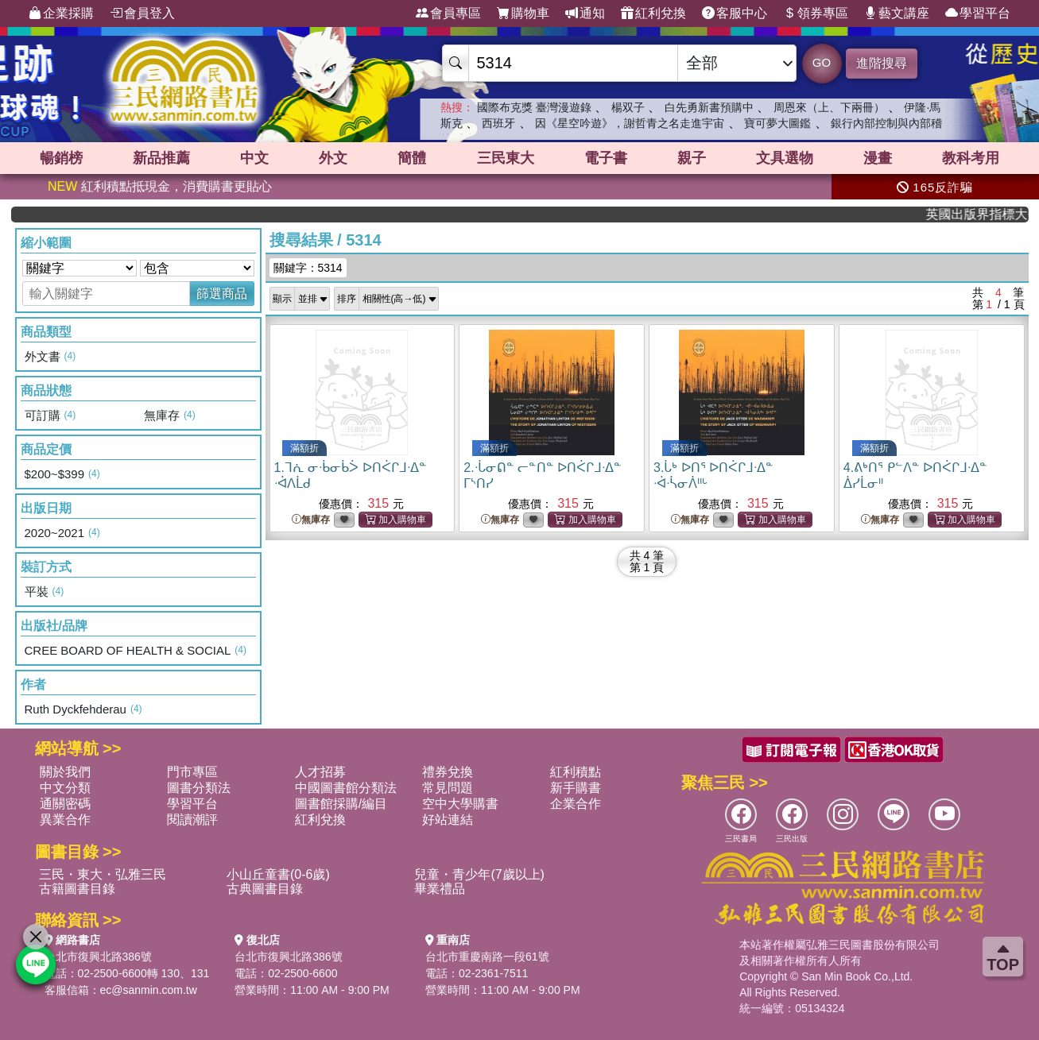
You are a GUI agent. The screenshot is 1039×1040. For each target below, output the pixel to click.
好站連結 (447, 819)
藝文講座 (896, 13)
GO (821, 62)
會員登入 (142, 13)
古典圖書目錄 (265, 888)
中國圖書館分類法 (346, 787)
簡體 (411, 158)
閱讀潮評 (192, 819)
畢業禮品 (439, 888)
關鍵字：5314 (308, 267)
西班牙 (498, 123)
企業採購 (61, 13)
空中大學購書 (460, 803)
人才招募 (320, 772)
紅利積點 (575, 772)
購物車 (523, 13)
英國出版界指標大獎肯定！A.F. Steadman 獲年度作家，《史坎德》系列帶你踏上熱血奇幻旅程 (987, 214)
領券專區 (815, 13)
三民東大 (505, 158)
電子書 (605, 158)
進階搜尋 (881, 63)
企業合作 (575, 803)
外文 (333, 158)
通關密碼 (65, 803)
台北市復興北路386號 (98, 956)
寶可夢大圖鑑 (777, 123)
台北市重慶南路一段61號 (487, 956)
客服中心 (734, 13)
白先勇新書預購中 (709, 107)
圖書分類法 (199, 787)
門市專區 (192, 772)
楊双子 (628, 107)
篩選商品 (221, 293)
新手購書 (575, 787)
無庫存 (311, 520)
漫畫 (877, 158)
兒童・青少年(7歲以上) (479, 874)
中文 (254, 158)
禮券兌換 (447, 772)
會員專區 (448, 13)
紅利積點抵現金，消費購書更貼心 (160, 186)
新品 (161, 158)
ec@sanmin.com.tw (148, 990)
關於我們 (65, 772)
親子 (691, 158)
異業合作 (65, 819)
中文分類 (65, 787)
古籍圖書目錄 (77, 888)
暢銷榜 (61, 158)
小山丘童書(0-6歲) (278, 874)
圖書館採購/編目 (341, 803)
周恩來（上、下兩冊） (829, 107)
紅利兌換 (653, 13)
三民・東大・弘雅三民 (102, 874)
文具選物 (784, 158)
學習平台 (977, 13)
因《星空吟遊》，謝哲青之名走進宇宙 (629, 123)
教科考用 (970, 158)
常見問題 (447, 787)
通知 (585, 13)
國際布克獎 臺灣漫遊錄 (534, 107)
